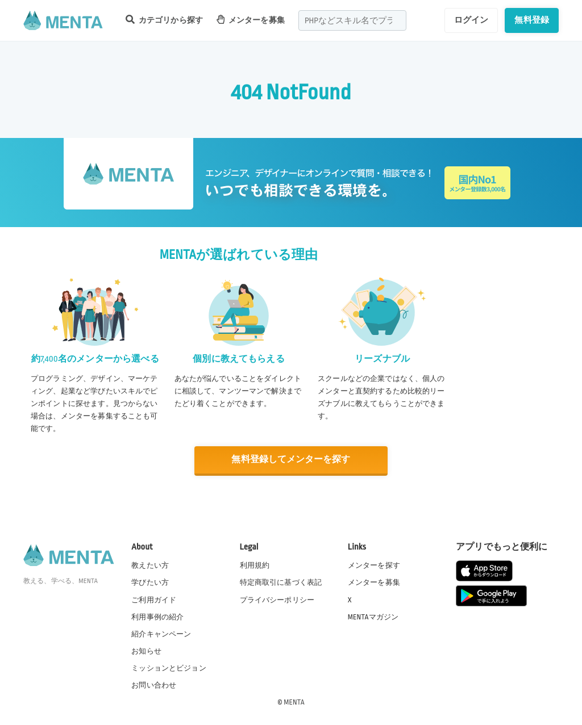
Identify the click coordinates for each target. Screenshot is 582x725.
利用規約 (255, 565)
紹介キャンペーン (161, 634)
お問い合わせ (153, 685)
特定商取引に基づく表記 (281, 582)
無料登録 (531, 19)
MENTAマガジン (373, 617)
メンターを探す (374, 565)
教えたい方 (150, 565)
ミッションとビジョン (168, 668)
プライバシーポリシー (277, 600)
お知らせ (146, 651)
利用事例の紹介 (157, 617)
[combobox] (352, 20)
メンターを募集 (251, 19)
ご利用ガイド (153, 600)
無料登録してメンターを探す (291, 459)
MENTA (294, 702)
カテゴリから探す (164, 19)
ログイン (471, 19)
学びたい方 (150, 582)
